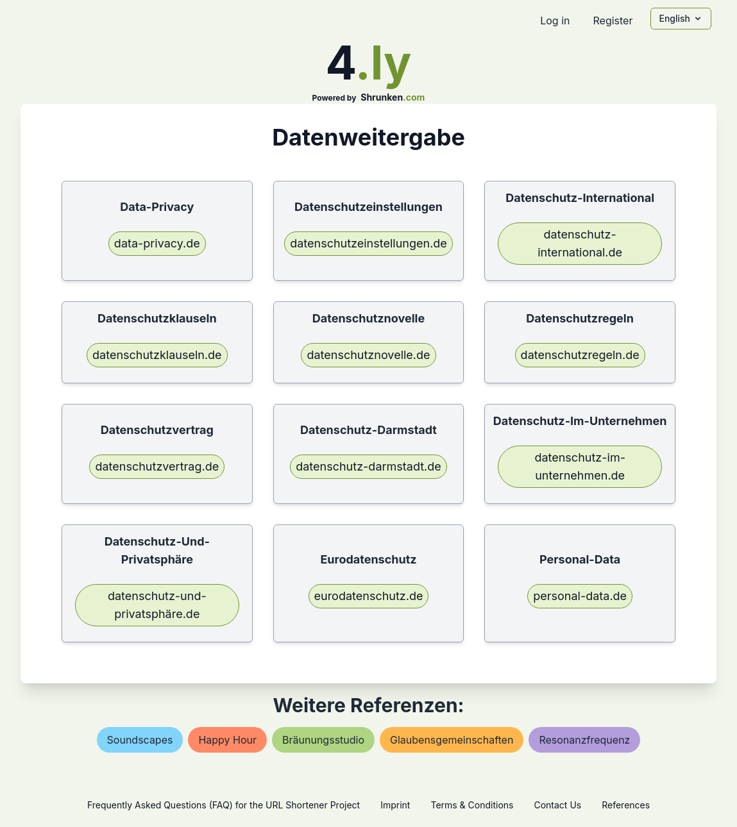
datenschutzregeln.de (580, 355)
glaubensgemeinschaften (451, 739)
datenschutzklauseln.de (157, 355)
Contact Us (557, 804)
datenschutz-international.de (580, 243)
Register (612, 20)
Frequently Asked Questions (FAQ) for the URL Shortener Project (223, 804)
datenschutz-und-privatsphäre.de (157, 605)
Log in (555, 20)
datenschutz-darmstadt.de (368, 466)
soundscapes (140, 739)
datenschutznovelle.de (368, 355)
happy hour (227, 739)
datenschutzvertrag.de (157, 466)
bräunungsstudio (323, 739)
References (626, 804)
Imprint (395, 804)
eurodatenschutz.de (368, 596)
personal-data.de (580, 596)
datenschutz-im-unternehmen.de (579, 466)
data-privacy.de (157, 243)
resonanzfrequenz (584, 739)
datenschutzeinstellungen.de (368, 243)
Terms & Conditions (471, 804)
